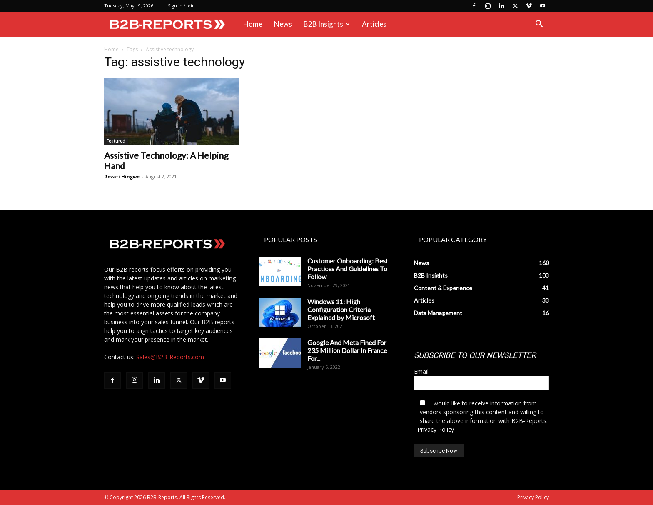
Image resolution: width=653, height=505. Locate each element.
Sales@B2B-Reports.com (170, 357)
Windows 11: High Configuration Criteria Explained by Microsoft (341, 309)
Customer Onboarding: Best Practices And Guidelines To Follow (347, 268)
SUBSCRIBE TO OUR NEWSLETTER (475, 355)
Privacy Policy (435, 429)
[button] (539, 25)
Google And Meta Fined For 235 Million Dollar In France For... (347, 350)
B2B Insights (327, 24)
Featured (116, 141)
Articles (374, 24)
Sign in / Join (181, 5)
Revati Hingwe (122, 176)
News (283, 24)
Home (252, 24)
